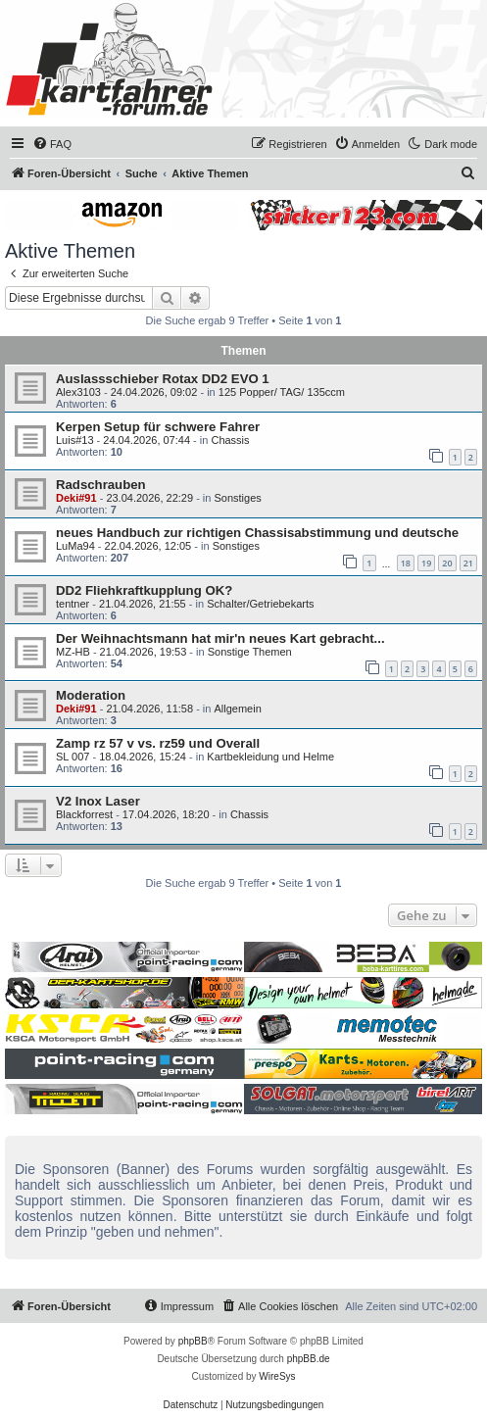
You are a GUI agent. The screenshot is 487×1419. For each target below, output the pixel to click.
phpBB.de (308, 1358)
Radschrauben (101, 484)
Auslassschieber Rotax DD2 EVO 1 (162, 378)
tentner (72, 604)
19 (426, 563)
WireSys (277, 1376)
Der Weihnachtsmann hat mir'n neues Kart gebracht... (220, 638)
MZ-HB (73, 652)
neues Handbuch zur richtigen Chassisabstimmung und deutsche (257, 532)
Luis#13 (75, 440)
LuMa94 (75, 546)
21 (468, 563)
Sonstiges (237, 498)
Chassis (230, 440)
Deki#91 (76, 498)
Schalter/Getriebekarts (260, 604)
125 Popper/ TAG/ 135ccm (282, 392)
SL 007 (72, 756)
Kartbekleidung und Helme (270, 756)
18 (406, 563)
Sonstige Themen (250, 652)
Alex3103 (78, 392)
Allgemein (237, 708)
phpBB (193, 1341)
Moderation (90, 695)
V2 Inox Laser (98, 801)
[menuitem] (52, 144)
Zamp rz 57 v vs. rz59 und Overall (158, 743)
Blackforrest (84, 814)
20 (447, 563)
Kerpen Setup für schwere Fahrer (158, 426)
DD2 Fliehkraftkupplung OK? (144, 590)
